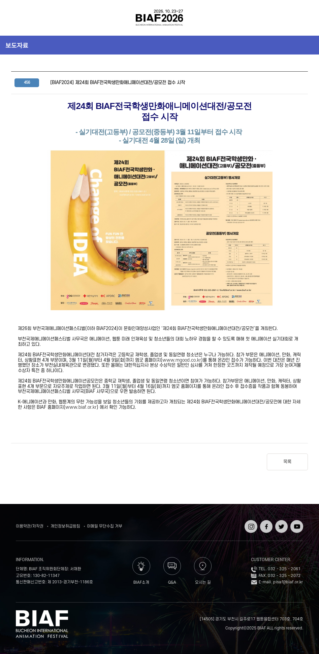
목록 (287, 461)
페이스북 (265, 524)
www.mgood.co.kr (181, 360)
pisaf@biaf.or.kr (288, 582)
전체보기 (16, 18)
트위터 (280, 522)
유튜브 (295, 522)
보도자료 (16, 45)
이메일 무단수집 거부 (104, 526)
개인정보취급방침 (65, 526)
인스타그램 (250, 524)
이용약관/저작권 (29, 526)
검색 (302, 18)
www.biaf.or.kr (81, 407)
